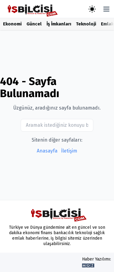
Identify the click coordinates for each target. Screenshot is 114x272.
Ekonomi (12, 24)
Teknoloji (86, 24)
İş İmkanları (59, 24)
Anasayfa (47, 151)
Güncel (34, 24)
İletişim (69, 151)
